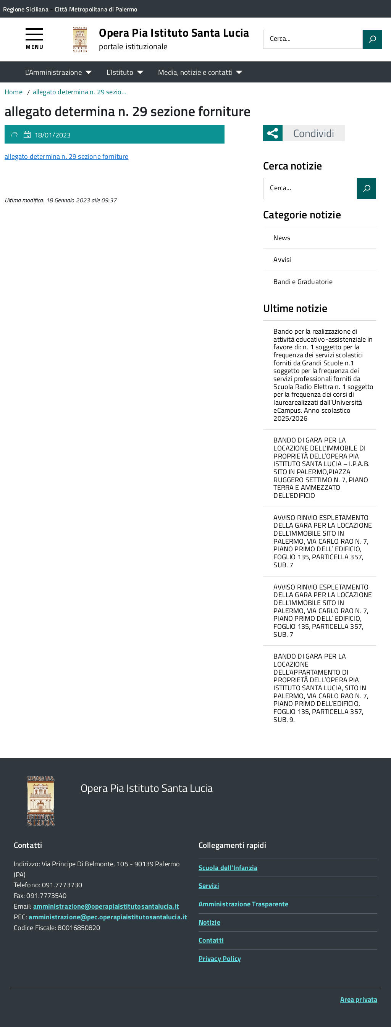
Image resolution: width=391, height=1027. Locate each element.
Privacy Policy (220, 958)
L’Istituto (120, 72)
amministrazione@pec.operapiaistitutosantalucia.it (108, 917)
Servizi (209, 885)
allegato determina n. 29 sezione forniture (67, 156)
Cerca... (280, 39)
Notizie (209, 922)
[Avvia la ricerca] (372, 39)
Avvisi (282, 259)
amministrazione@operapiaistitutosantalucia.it (106, 906)
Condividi (308, 133)
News (281, 238)
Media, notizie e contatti (195, 72)
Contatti (211, 940)
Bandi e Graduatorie (302, 281)
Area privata (358, 999)
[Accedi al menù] (35, 38)
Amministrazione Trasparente (243, 904)
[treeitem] (319, 238)
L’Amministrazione (53, 72)
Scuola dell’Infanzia (228, 867)
